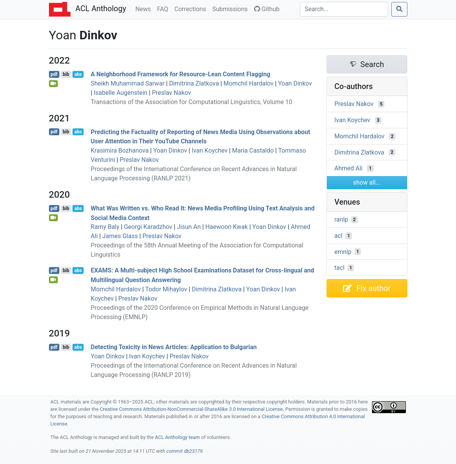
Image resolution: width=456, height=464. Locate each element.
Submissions (231, 8)
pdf (53, 74)
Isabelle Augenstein (120, 92)
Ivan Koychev (209, 150)
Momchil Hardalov (249, 83)
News (144, 8)
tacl (340, 267)
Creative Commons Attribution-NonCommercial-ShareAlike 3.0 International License (191, 409)
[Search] (344, 9)
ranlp (341, 219)
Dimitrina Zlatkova (194, 83)
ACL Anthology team (177, 437)
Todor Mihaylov (166, 289)
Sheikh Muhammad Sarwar (128, 83)
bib (66, 74)
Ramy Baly (105, 226)
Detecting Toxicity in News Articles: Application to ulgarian (174, 347)
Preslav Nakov (171, 92)
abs (78, 74)
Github (267, 9)
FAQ (164, 8)
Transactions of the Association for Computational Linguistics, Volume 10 (191, 102)
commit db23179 (184, 451)
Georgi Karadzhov (148, 226)
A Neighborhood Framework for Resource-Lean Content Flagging (180, 74)
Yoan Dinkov (295, 83)
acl (339, 235)
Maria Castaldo (253, 150)
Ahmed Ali (349, 168)
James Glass (120, 236)
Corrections (191, 8)
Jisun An (189, 226)
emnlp (343, 251)
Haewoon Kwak (226, 226)
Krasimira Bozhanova (119, 150)
